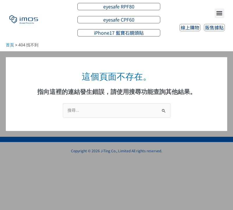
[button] (219, 13)
